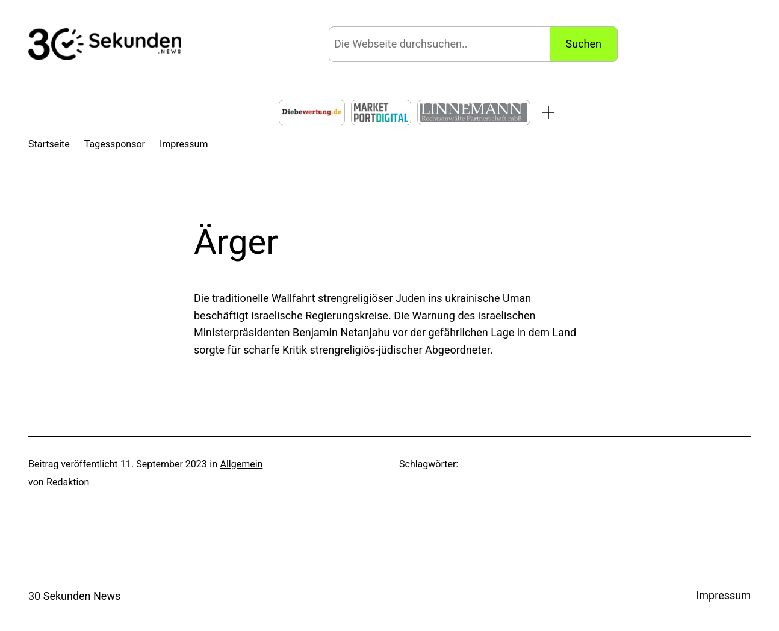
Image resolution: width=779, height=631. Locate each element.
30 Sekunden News (74, 595)
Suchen (583, 43)
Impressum (723, 595)
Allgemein (241, 464)
